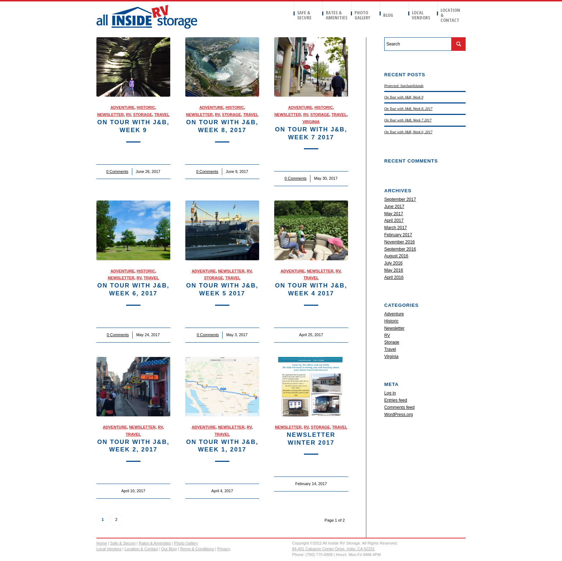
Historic (146, 107)
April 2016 (394, 277)
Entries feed (395, 400)
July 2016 (393, 263)
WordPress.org (398, 414)
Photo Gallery (186, 543)
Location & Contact (141, 549)
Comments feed (399, 407)
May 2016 (393, 270)
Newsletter (110, 114)
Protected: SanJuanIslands (404, 86)
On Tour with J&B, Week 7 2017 (408, 120)
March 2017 (395, 227)
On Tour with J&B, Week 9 (403, 97)
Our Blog (169, 549)
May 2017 (393, 213)
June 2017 (394, 206)
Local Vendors (109, 549)
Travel (161, 114)
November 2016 (399, 242)
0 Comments (117, 171)
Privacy (223, 549)
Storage (142, 114)
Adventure (122, 107)
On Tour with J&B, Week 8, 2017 (408, 109)
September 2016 (400, 249)
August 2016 (396, 255)
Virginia (311, 122)
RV (128, 114)
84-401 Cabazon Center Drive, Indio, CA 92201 (333, 549)
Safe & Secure (122, 543)
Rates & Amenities (155, 543)
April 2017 (394, 220)
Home (101, 543)
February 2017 (398, 234)
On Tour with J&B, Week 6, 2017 (408, 132)
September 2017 (400, 199)
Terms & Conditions (197, 549)
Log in (390, 393)
